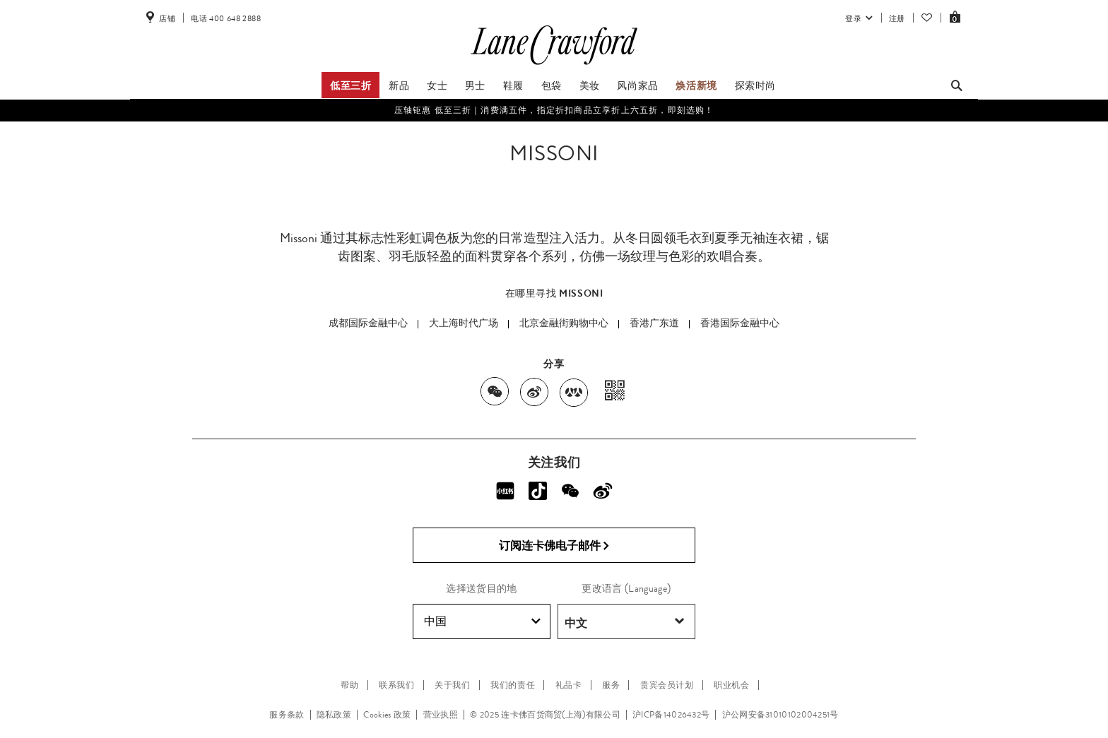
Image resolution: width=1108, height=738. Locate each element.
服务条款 (286, 714)
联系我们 (396, 685)
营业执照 (440, 714)
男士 (475, 85)
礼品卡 (568, 685)
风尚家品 (637, 85)
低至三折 (350, 85)
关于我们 (452, 685)
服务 (611, 685)
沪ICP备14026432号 (670, 714)
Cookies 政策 (387, 714)
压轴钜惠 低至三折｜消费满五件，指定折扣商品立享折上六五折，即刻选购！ (554, 110)
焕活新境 (696, 85)
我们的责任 (512, 685)
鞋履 (513, 85)
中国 (482, 621)
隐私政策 (334, 714)
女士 (437, 85)
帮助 (349, 685)
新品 (399, 85)
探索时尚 (755, 85)
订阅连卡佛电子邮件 (554, 546)
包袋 (551, 85)
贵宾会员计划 (667, 685)
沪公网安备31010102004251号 (780, 714)
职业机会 (731, 685)
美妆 (589, 85)
